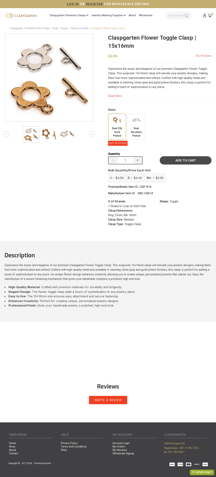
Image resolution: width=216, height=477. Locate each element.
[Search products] (178, 15)
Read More (115, 96)
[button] (204, 15)
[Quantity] (125, 160)
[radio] (117, 127)
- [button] (113, 160)
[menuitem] (68, 15)
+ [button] (138, 160)
